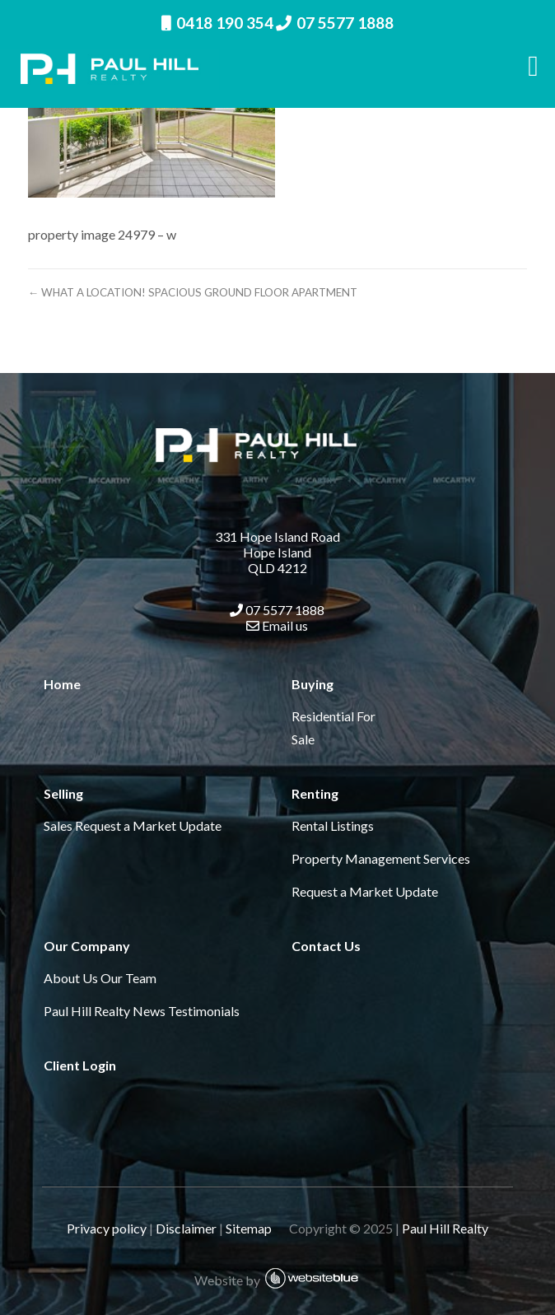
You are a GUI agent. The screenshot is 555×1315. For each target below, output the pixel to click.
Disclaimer (186, 1228)
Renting (314, 793)
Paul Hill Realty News (105, 1011)
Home (62, 684)
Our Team (128, 978)
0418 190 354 (217, 22)
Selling (63, 793)
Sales (58, 825)
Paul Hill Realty (445, 1228)
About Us (71, 978)
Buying (312, 684)
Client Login (80, 1065)
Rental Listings (332, 825)
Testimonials (204, 1011)
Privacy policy (107, 1228)
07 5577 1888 (335, 22)
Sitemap (256, 1228)
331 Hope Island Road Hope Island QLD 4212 (277, 552)
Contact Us (326, 946)
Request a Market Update (148, 825)
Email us (277, 625)
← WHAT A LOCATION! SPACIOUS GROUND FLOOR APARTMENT (192, 292)
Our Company (87, 946)
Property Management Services (380, 858)
